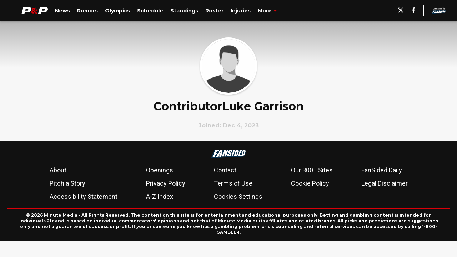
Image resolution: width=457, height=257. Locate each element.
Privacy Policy (165, 183)
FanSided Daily (381, 170)
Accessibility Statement (83, 196)
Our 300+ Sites (312, 170)
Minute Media (60, 215)
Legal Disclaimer (384, 183)
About (58, 170)
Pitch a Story (67, 183)
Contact (225, 170)
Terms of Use (233, 183)
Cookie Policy (310, 183)
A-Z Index (159, 196)
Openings (159, 170)
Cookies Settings (238, 196)
